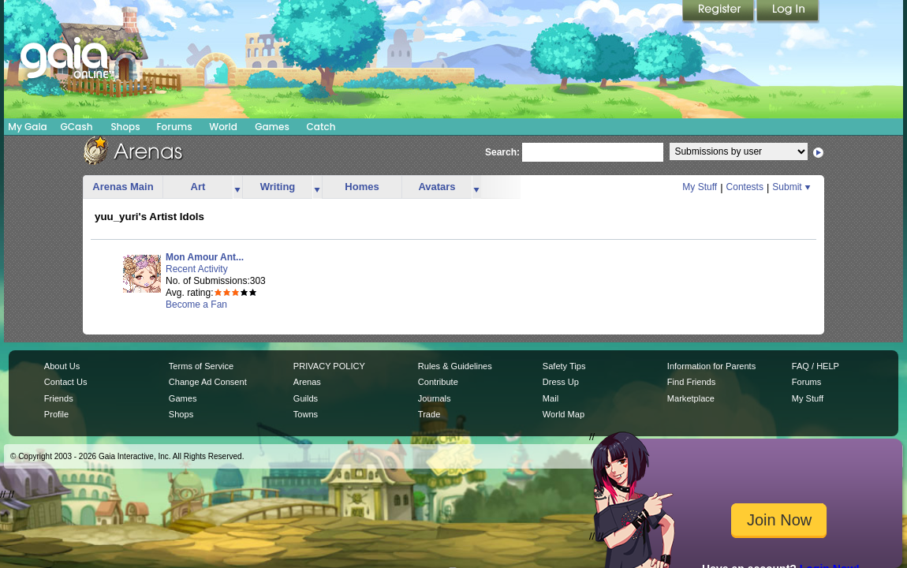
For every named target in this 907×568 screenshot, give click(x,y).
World (223, 126)
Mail (550, 398)
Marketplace (691, 398)
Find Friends (691, 382)
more (237, 187)
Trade (429, 414)
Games (272, 126)
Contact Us (66, 382)
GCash (77, 126)
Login (787, 12)
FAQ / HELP (815, 366)
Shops (125, 126)
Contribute (438, 382)
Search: (502, 152)
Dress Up (561, 382)
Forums (174, 126)
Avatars (436, 186)
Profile (56, 414)
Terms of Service (201, 366)
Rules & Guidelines (455, 366)
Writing (278, 186)
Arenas (307, 382)
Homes (362, 186)
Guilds (305, 398)
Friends (58, 398)
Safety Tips (564, 366)
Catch (321, 126)
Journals (434, 398)
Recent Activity (197, 269)
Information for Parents (711, 366)
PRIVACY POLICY (329, 366)
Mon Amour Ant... (205, 257)
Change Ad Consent (208, 382)
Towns (305, 414)
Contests (744, 186)
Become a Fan (196, 304)
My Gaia (27, 126)
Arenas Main (122, 186)
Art (198, 186)
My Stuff (699, 186)
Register (719, 12)
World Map (563, 414)
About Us (62, 366)
